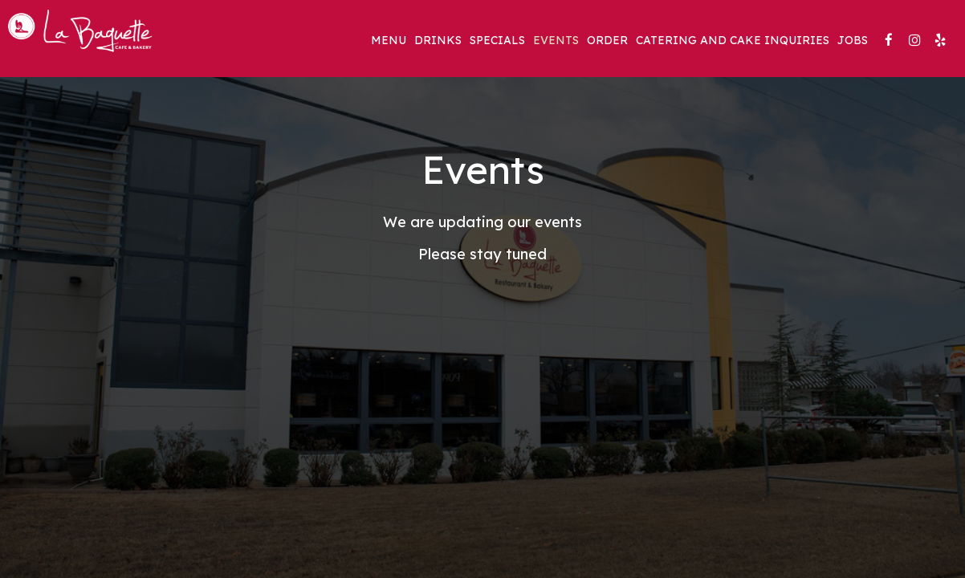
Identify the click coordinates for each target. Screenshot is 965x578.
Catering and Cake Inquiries (732, 40)
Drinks (438, 40)
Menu (388, 40)
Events (556, 40)
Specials (497, 40)
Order (607, 40)
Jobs (852, 40)
